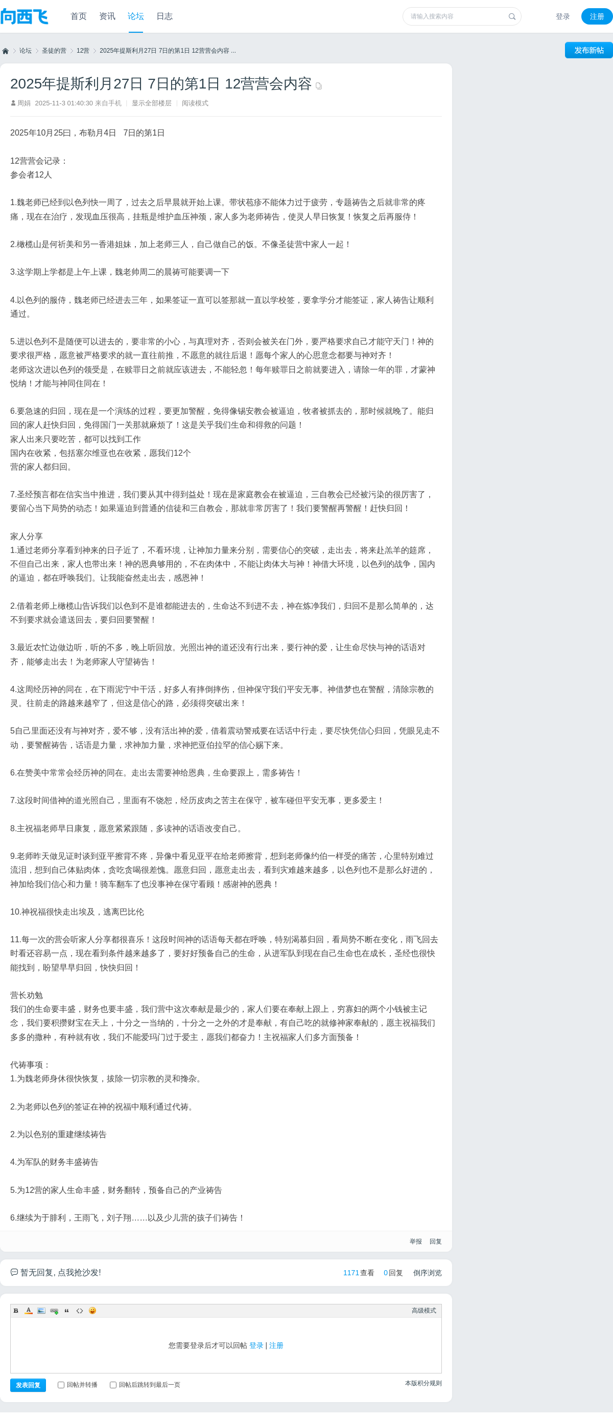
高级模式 (424, 1310)
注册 (597, 16)
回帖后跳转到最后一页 (145, 1384)
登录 (563, 16)
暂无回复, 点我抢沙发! (55, 1272)
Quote (67, 1310)
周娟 (24, 103)
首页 (78, 16)
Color (28, 1310)
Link (54, 1310)
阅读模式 (195, 103)
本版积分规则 (423, 1383)
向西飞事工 (4, 50)
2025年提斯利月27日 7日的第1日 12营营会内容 (161, 84)
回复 (436, 1241)
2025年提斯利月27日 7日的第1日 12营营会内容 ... (168, 50)
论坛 (136, 16)
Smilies (92, 1310)
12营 (83, 50)
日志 (164, 16)
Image (41, 1310)
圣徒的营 (54, 50)
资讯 (107, 16)
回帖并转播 (78, 1384)
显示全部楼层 (152, 103)
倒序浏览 (427, 1273)
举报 (416, 1241)
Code (80, 1310)
